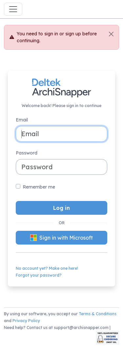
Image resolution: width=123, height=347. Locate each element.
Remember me (39, 187)
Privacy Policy (26, 320)
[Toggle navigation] (13, 9)
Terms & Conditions (97, 313)
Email (22, 120)
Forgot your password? (39, 275)
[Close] (111, 34)
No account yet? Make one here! (47, 268)
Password (26, 153)
